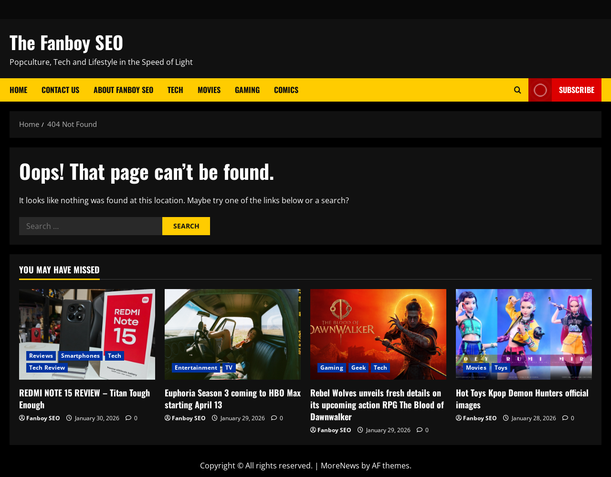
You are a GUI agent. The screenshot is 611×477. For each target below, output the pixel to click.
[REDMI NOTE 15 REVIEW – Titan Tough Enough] (87, 334)
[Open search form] (517, 90)
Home (18, 89)
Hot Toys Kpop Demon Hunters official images (522, 398)
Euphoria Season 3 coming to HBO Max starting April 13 (233, 398)
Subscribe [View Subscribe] (561, 90)
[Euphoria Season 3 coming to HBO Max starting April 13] (233, 334)
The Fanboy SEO (66, 42)
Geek (358, 367)
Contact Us (60, 89)
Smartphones (80, 356)
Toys (501, 367)
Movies (209, 89)
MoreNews (340, 465)
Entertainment (196, 367)
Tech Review (47, 367)
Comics (286, 89)
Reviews (41, 356)
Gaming (247, 89)
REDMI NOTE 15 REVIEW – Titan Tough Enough (84, 398)
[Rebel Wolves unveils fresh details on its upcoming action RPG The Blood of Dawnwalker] (378, 334)
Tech (175, 89)
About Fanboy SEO (123, 89)
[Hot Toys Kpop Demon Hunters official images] (524, 334)
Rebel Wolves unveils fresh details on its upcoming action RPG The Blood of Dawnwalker (377, 404)
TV (228, 367)
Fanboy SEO (43, 418)
